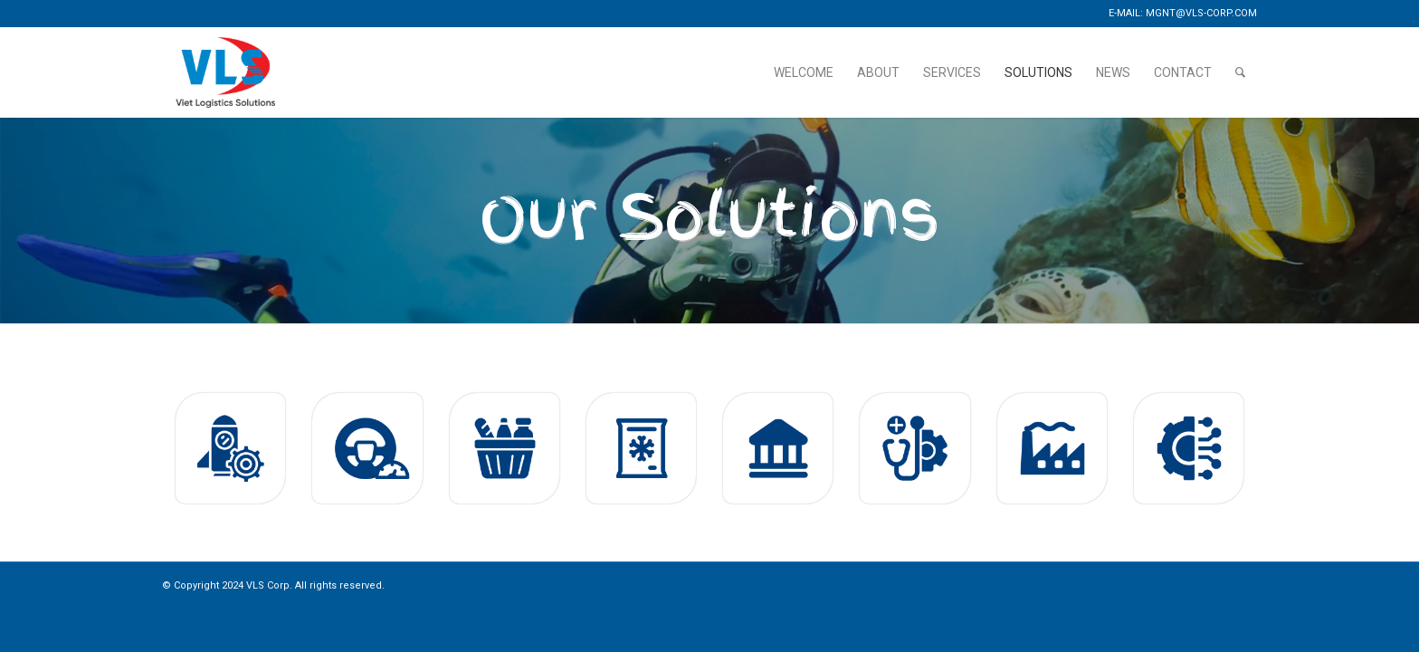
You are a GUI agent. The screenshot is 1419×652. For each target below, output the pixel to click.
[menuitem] (803, 72)
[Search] (1240, 72)
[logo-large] (226, 72)
